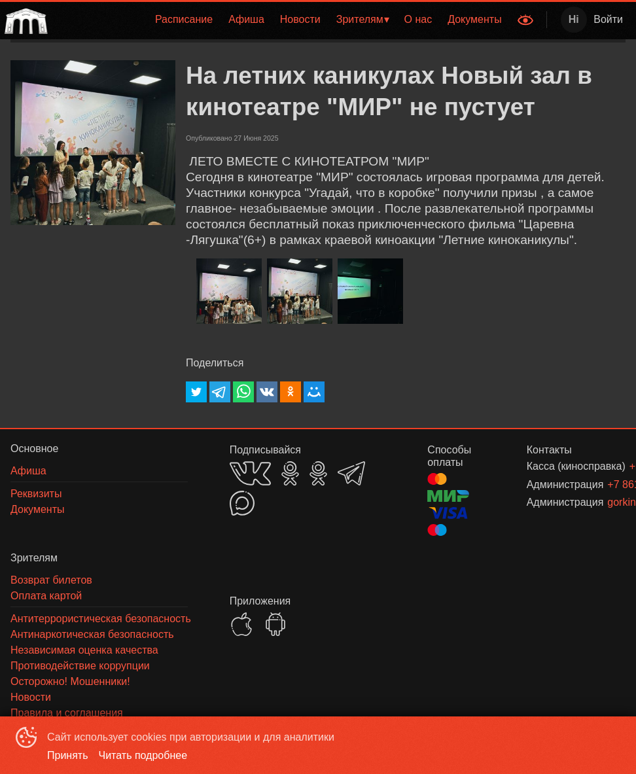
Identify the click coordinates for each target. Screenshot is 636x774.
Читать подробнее (143, 755)
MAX (242, 503)
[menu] (281, 19)
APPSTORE (241, 624)
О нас (418, 19)
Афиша (246, 19)
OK (290, 473)
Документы (474, 19)
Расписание (184, 19)
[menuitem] (184, 19)
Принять (67, 755)
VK (250, 473)
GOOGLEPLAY (275, 624)
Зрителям (359, 19)
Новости (300, 19)
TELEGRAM (351, 473)
